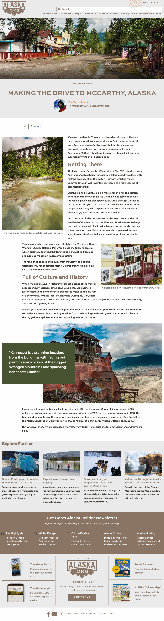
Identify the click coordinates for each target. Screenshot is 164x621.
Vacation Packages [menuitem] (109, 14)
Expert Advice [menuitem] (50, 14)
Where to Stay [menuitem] (146, 14)
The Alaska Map (40, 564)
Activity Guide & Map (148, 587)
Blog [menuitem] (158, 14)
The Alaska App (40, 588)
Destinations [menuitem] (66, 14)
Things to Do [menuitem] (89, 14)
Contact (156, 3)
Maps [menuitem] (78, 14)
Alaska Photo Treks (100, 106)
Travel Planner (144, 564)
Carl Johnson (80, 102)
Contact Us (82, 597)
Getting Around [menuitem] (129, 14)
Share (36, 127)
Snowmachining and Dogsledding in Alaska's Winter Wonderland (98, 482)
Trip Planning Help (82, 582)
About (144, 3)
